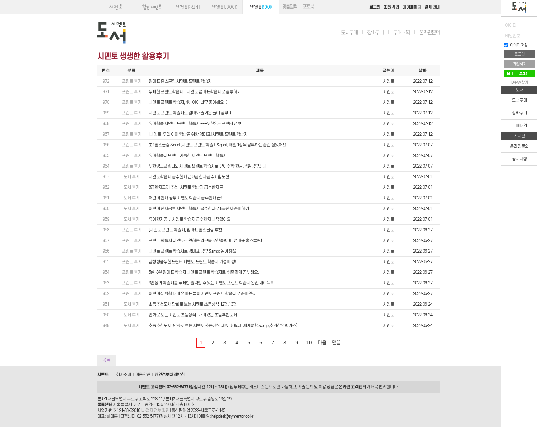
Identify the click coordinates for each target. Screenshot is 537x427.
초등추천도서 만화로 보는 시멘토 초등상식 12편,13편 (193, 304)
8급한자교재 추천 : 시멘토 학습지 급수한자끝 (186, 187)
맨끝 (336, 343)
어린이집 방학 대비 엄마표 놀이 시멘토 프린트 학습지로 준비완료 (202, 293)
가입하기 (519, 64)
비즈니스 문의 (261, 386)
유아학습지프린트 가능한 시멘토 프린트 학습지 (188, 155)
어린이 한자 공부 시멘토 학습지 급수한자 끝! (185, 197)
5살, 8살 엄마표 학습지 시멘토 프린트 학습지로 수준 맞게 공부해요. (204, 272)
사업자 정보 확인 (156, 410)
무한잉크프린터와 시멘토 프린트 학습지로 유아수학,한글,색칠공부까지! (208, 166)
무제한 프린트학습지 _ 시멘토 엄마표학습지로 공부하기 (195, 91)
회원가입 (391, 7)
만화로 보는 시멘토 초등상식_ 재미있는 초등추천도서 (193, 314)
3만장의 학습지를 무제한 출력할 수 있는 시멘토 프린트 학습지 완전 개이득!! (211, 282)
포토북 (308, 7)
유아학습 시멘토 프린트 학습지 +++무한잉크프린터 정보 (195, 123)
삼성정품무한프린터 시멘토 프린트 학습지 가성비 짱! (192, 261)
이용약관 (142, 374)
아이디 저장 (516, 44)
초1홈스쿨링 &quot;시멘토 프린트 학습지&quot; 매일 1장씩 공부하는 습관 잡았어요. (218, 144)
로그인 (374, 7)
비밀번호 (512, 35)
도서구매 (349, 32)
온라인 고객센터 (352, 386)
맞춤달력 (289, 7)
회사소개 (123, 374)
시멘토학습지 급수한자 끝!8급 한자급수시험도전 (189, 176)
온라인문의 (429, 32)
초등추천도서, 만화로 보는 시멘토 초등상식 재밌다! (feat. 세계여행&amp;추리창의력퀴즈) (223, 325)
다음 (321, 343)
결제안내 (432, 7)
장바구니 (375, 32)
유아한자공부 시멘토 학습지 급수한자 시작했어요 (189, 219)
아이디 (510, 25)
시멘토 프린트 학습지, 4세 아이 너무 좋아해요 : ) (188, 102)
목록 (106, 360)
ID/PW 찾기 (519, 82)
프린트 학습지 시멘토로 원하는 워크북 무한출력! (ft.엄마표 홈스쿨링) (205, 240)
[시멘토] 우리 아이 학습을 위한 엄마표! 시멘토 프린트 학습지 (198, 134)
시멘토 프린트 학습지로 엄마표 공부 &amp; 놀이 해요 (192, 251)
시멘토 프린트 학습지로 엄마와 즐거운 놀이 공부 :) (190, 112)
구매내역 (401, 32)
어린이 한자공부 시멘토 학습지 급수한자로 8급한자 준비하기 (199, 208)
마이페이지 (411, 7)
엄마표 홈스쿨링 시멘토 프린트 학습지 (180, 81)
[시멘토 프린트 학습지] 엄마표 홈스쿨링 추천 (185, 229)
